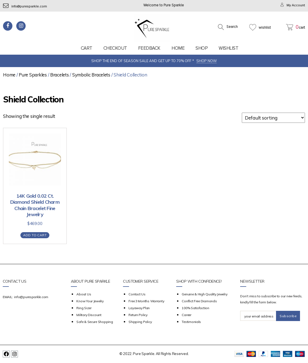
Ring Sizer (83, 308)
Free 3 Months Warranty (146, 301)
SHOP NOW (206, 61)
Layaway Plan (139, 308)
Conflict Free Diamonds (199, 301)
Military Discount (88, 315)
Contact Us (136, 294)
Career (186, 315)
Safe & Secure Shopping (94, 322)
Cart (86, 48)
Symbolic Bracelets (91, 75)
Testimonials (191, 322)
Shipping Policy (140, 322)
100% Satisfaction (195, 308)
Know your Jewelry (89, 301)
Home (178, 48)
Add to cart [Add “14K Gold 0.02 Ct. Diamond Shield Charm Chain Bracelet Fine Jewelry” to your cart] (35, 235)
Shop (201, 48)
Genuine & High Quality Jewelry (204, 294)
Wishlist (228, 48)
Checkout (115, 48)
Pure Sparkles (33, 75)
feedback (149, 48)
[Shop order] (273, 118)
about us (83, 294)
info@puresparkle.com (25, 6)
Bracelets (59, 75)
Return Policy (138, 315)
